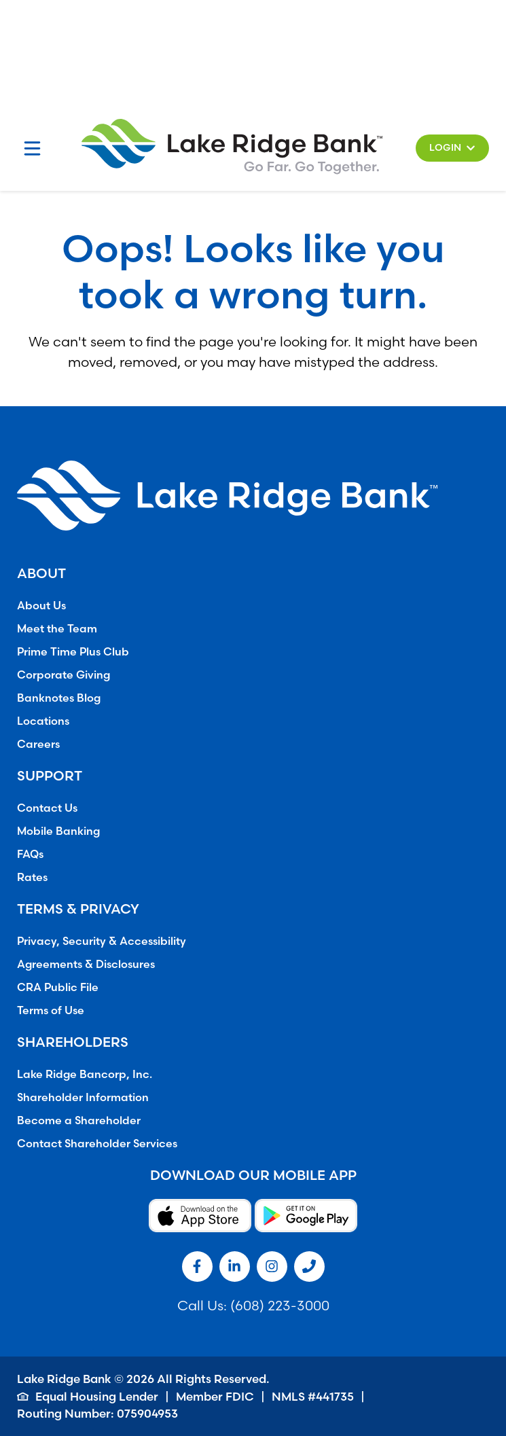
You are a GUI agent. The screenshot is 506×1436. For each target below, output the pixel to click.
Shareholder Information (83, 1097)
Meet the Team (57, 628)
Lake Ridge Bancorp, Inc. (84, 1074)
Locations (43, 721)
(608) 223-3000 (279, 1305)
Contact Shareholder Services (97, 1143)
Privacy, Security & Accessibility (101, 941)
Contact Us (47, 807)
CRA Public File (57, 987)
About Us (41, 605)
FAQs (30, 854)
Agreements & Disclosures (86, 964)
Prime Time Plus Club (73, 651)
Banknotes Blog (59, 697)
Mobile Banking (58, 831)
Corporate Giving (63, 674)
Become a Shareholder (79, 1120)
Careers (38, 744)
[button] (452, 147)
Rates (32, 877)
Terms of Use (50, 1010)
